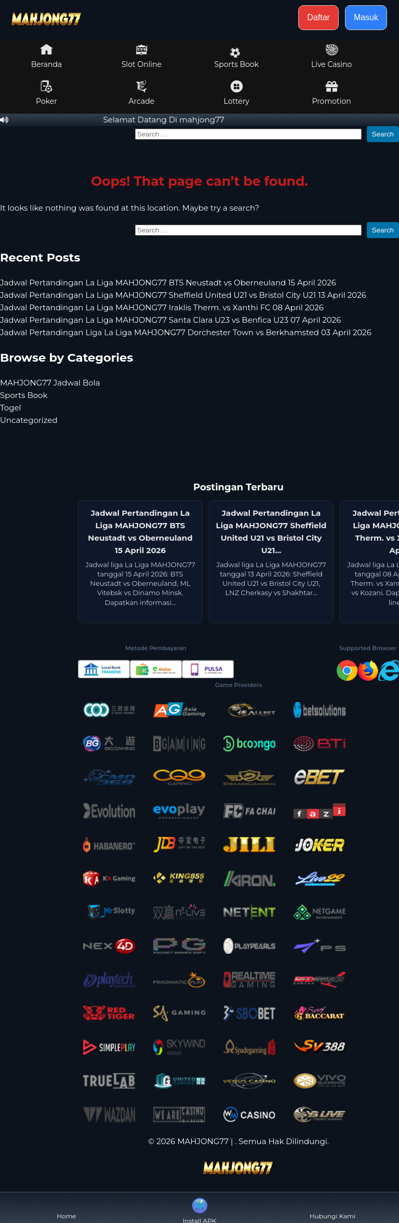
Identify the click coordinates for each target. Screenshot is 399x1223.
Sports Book (237, 58)
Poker (46, 93)
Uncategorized (29, 420)
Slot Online (142, 56)
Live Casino (331, 56)
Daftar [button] (318, 17)
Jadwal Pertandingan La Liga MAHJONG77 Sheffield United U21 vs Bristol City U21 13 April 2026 (183, 295)
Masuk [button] (366, 17)
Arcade (142, 93)
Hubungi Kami (332, 1207)
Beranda (46, 56)
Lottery (236, 93)
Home (66, 1207)
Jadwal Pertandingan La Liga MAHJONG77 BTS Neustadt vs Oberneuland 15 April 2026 (168, 282)
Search (383, 134)
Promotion (331, 93)
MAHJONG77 (203, 1141)
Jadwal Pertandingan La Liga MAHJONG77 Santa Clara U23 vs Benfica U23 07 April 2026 (170, 320)
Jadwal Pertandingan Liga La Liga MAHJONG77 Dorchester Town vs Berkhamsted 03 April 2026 (185, 332)
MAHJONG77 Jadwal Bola (50, 383)
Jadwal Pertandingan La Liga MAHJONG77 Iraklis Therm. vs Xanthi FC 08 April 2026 (162, 307)
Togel (10, 408)
